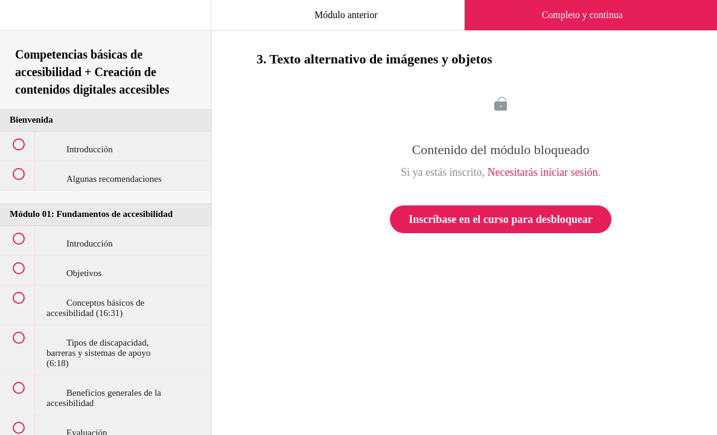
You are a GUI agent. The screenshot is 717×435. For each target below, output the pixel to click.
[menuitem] (105, 27)
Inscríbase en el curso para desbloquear (501, 219)
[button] (21, 21)
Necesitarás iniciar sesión (543, 172)
